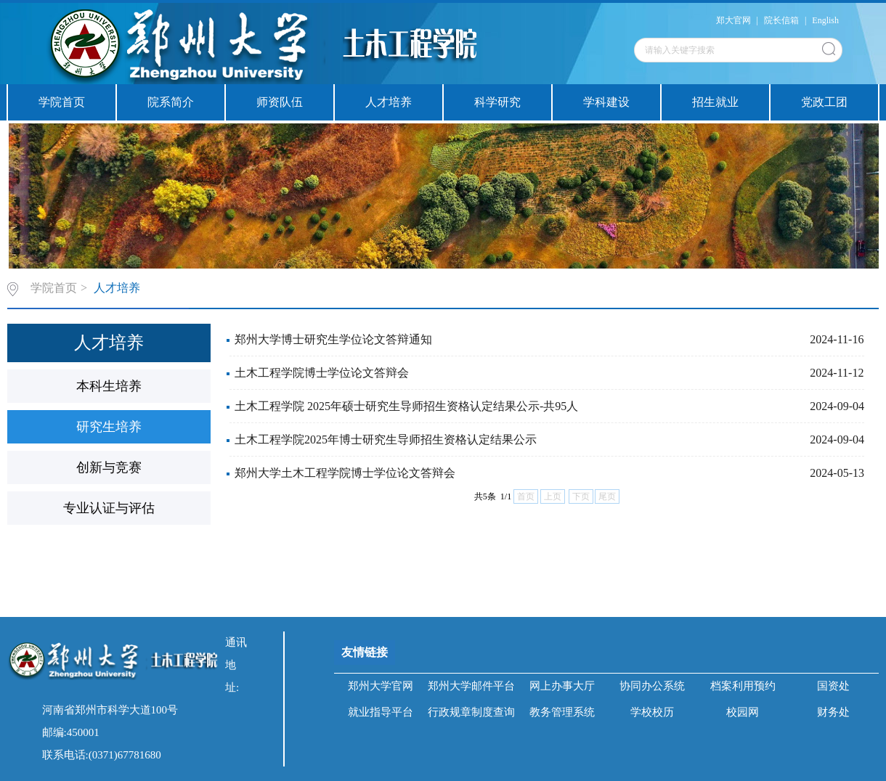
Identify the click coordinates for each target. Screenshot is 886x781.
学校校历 (652, 712)
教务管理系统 (562, 712)
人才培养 (388, 102)
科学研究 (497, 102)
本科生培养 (109, 386)
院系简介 (170, 102)
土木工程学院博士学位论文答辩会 (322, 373)
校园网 (742, 712)
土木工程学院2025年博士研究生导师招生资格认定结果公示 (386, 439)
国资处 (833, 686)
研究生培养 (109, 427)
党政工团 (824, 102)
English (825, 20)
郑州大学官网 (380, 686)
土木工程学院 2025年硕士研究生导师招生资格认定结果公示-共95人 (406, 406)
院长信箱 (781, 20)
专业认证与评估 (109, 508)
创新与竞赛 (109, 467)
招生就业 (715, 102)
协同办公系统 (652, 686)
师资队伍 (279, 102)
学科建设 (606, 102)
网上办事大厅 (562, 686)
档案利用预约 (743, 686)
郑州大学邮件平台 (471, 686)
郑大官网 (733, 20)
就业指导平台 (380, 712)
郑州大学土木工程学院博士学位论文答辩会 (345, 473)
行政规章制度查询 (471, 712)
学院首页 (61, 102)
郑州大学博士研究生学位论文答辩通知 (333, 339)
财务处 (833, 712)
